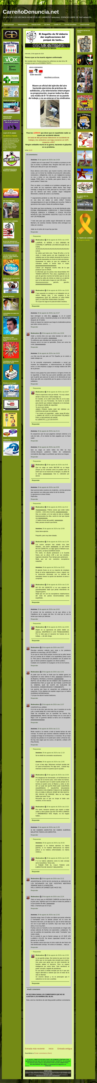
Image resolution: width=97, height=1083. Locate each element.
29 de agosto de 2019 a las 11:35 (49, 827)
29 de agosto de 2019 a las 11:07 (53, 704)
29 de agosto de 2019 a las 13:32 (58, 806)
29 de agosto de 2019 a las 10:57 (53, 647)
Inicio (51, 1048)
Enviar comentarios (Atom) (43, 1053)
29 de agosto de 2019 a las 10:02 (49, 609)
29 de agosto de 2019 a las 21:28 (58, 858)
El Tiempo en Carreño (83, 240)
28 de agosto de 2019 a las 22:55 (49, 447)
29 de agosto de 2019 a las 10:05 (58, 627)
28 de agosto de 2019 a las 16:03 (49, 353)
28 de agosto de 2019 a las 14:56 (58, 240)
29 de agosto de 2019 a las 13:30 (58, 775)
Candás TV (57, 24)
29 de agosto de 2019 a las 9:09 (48, 487)
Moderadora (40, 240)
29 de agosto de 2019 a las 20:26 (53, 843)
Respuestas (37, 236)
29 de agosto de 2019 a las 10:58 (53, 528)
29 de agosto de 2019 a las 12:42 (49, 914)
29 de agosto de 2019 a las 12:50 (58, 955)
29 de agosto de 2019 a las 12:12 (53, 878)
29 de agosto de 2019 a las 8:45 (57, 465)
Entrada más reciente (35, 1048)
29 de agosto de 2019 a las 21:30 (58, 584)
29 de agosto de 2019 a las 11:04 (58, 541)
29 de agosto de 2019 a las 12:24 (53, 896)
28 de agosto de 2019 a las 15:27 (49, 313)
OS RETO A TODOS (10, 136)
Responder (34, 232)
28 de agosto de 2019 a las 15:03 (58, 290)
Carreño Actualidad (70, 24)
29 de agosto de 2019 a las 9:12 (57, 507)
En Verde (47, 24)
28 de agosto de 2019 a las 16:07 (58, 392)
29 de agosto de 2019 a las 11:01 (53, 672)
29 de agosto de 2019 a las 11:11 (49, 728)
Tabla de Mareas (23, 24)
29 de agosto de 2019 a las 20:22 (53, 567)
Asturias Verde (36, 24)
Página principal (9, 24)
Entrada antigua (64, 1048)
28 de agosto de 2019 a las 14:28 (49, 160)
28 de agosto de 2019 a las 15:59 (53, 333)
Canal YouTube (84, 24)
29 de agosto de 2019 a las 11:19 (53, 752)
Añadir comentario (33, 989)
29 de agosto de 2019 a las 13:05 (53, 761)
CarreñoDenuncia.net (31, 12)
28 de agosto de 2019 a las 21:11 (49, 431)
